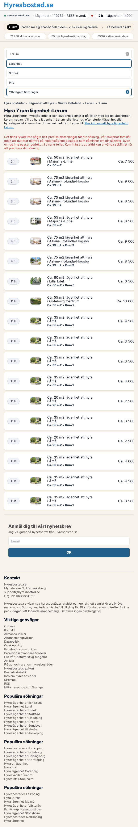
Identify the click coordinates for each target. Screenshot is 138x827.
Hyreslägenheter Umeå (20, 710)
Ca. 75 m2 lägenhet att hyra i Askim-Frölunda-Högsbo (69, 179)
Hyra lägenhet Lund (18, 706)
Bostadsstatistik (15, 672)
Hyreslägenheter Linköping (23, 717)
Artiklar (9, 660)
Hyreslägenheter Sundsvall (23, 725)
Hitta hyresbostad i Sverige (23, 687)
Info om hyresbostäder (20, 676)
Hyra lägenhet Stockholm (22, 813)
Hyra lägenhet (14, 820)
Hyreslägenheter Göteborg (23, 752)
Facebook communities (20, 649)
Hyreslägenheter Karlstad (22, 714)
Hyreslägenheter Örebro (21, 721)
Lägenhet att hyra (41, 103)
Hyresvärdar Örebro (18, 775)
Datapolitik (11, 641)
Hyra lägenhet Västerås (20, 729)
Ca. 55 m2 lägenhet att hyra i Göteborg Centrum (70, 299)
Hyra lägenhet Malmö (19, 801)
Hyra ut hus (12, 797)
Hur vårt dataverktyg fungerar (25, 657)
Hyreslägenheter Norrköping (24, 759)
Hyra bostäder (14, 103)
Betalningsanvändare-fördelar (25, 653)
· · (59, 16)
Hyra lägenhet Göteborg (21, 771)
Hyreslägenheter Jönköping (23, 733)
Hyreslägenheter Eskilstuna (23, 702)
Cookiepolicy (13, 645)
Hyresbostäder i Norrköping (23, 748)
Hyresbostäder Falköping (22, 794)
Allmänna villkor (15, 634)
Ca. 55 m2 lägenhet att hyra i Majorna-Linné (70, 219)
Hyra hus (10, 767)
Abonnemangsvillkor (18, 637)
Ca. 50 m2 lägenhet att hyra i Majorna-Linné (70, 159)
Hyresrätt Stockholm (18, 779)
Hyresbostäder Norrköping (23, 817)
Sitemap (10, 679)
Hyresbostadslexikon (19, 668)
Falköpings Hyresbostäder (22, 809)
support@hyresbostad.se (22, 592)
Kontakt (9, 630)
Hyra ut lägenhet (16, 763)
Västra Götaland (69, 103)
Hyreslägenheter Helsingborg (24, 756)
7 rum (103, 103)
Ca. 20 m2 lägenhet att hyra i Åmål (70, 399)
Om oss (9, 626)
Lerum (90, 103)
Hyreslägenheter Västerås (22, 805)
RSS (7, 683)
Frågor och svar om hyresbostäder (28, 664)
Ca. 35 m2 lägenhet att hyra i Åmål (70, 319)
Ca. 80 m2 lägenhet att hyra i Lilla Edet (70, 279)
